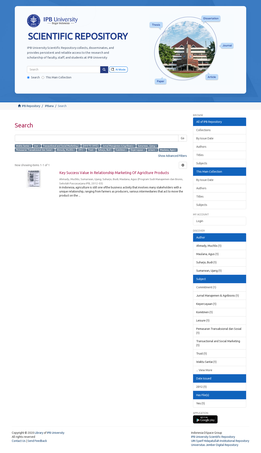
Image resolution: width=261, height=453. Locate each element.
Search (33, 77)
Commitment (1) (206, 287)
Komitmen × (121, 150)
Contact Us (19, 440)
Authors (201, 146)
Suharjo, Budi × (105, 150)
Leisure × (152, 150)
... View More (204, 370)
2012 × (81, 150)
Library (39, 432)
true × (37, 146)
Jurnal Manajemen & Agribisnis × (118, 146)
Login (199, 221)
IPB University (55, 432)
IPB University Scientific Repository (213, 436)
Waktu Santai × (23, 146)
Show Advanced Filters (172, 155)
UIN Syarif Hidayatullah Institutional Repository (220, 440)
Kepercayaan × (137, 150)
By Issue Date (205, 138)
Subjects (201, 163)
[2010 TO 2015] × (91, 146)
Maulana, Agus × (168, 150)
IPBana (49, 106)
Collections (203, 130)
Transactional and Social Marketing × (61, 146)
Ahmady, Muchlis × (66, 150)
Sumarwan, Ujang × (147, 146)
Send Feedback (37, 440)
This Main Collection (56, 77)
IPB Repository (31, 106)
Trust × (91, 150)
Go (182, 138)
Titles (200, 155)
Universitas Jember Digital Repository (214, 445)
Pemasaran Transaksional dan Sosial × (34, 150)
